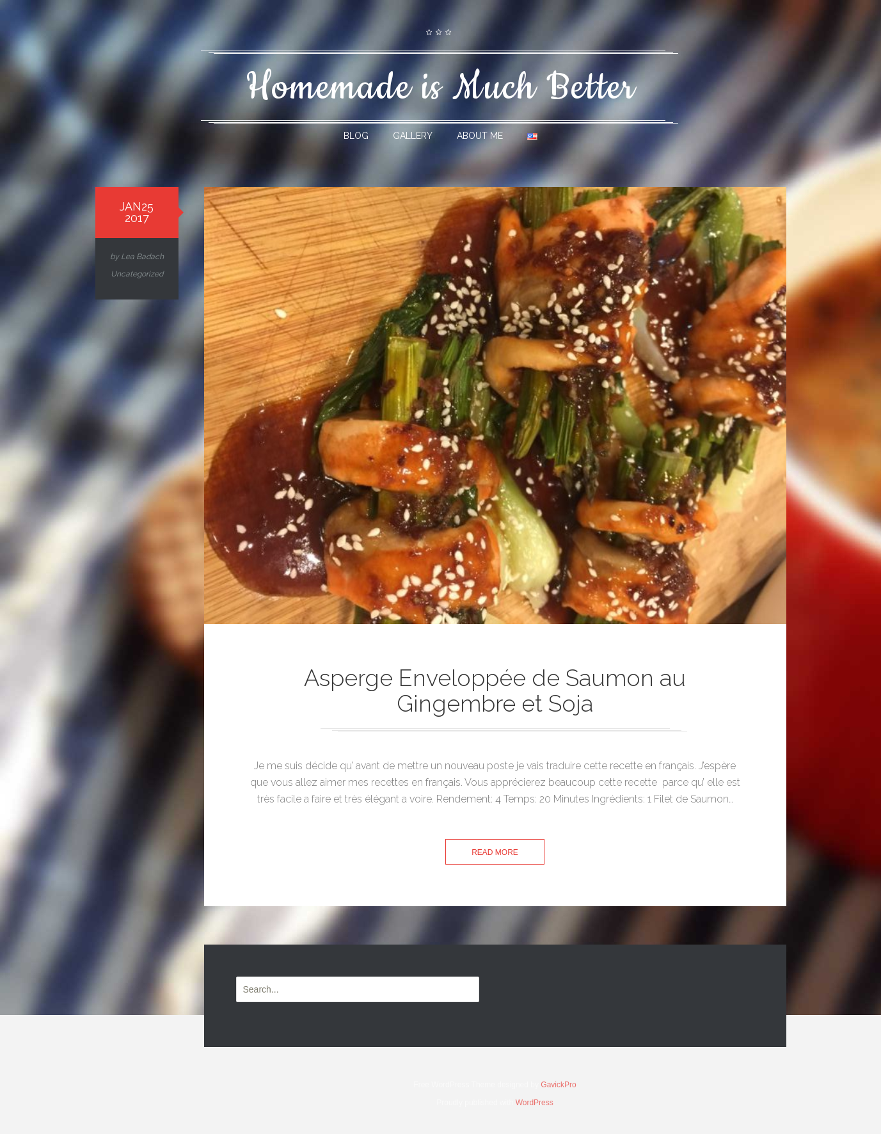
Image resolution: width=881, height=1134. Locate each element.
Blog (356, 136)
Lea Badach (142, 256)
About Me (480, 136)
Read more (495, 852)
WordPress (534, 1102)
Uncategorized (137, 273)
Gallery (413, 136)
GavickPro (558, 1084)
